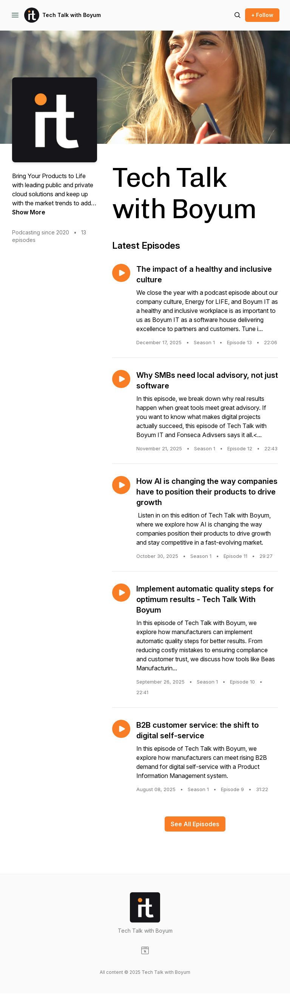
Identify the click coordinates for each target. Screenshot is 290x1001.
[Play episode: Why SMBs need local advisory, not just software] (121, 379)
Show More (28, 212)
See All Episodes (195, 824)
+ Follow (262, 15)
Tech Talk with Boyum (71, 15)
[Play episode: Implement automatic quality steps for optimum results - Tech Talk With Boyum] (121, 593)
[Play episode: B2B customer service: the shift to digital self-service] (121, 729)
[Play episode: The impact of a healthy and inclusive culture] (121, 273)
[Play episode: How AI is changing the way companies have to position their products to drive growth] (121, 485)
